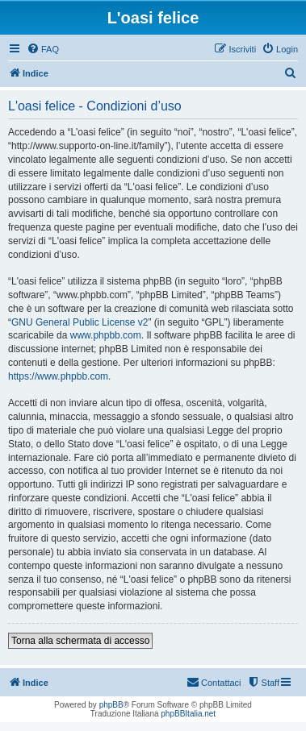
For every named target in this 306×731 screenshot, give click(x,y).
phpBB (111, 704)
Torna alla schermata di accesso (80, 640)
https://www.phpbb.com (58, 376)
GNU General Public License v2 (79, 322)
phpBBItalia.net (188, 713)
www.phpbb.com (105, 335)
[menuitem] (43, 49)
